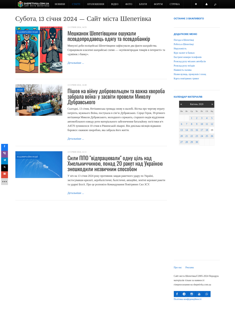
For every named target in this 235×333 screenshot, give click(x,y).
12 (212, 124)
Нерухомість (180, 48)
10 (202, 124)
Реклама (189, 267)
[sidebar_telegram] (5, 161)
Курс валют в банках (184, 53)
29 (191, 142)
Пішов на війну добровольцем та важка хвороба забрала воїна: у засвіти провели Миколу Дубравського (116, 96)
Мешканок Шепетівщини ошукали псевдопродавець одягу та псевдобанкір (109, 35)
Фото (128, 4)
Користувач (208, 6)
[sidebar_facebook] (5, 147)
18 (207, 130)
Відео (114, 4)
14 (186, 130)
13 (181, 130)
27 (181, 142)
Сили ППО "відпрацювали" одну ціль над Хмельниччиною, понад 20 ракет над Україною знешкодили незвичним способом (115, 163)
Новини (60, 4)
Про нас (178, 267)
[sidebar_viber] (5, 154)
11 (207, 124)
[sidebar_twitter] (5, 167)
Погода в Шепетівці (184, 40)
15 (191, 130)
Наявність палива (183, 70)
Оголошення (95, 4)
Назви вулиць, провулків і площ (190, 74)
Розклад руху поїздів (184, 65)
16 (197, 130)
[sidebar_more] (5, 181)
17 (202, 130)
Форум (158, 4)
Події (20, 90)
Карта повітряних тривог (186, 78)
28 (186, 142)
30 (197, 142)
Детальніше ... (76, 62)
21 (186, 136)
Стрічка (175, 4)
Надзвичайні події (27, 32)
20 (181, 136)
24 (202, 136)
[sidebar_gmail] (5, 174)
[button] (177, 294)
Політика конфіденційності (188, 299)
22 (191, 136)
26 (212, 136)
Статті (76, 4)
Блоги (143, 4)
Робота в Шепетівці (184, 44)
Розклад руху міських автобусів (190, 61)
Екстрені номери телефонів (188, 57)
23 (197, 136)
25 (207, 136)
